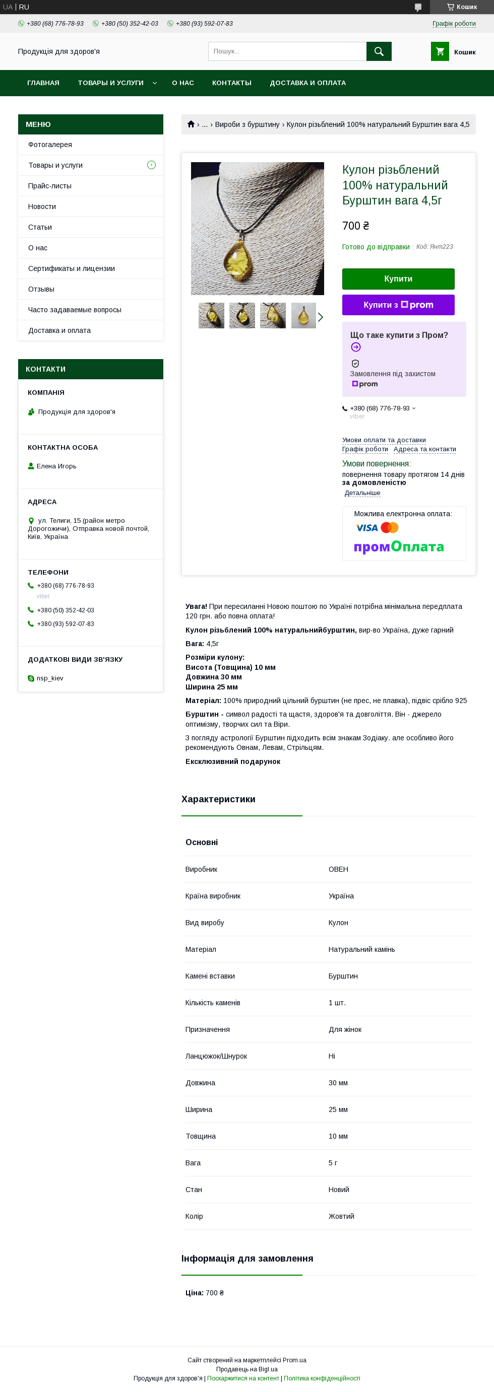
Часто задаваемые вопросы (74, 310)
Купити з (398, 305)
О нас (183, 83)
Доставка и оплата (308, 83)
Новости (42, 206)
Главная (43, 83)
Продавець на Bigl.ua (247, 1369)
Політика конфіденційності (322, 1378)
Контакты (232, 83)
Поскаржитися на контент (243, 1378)
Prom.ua (294, 1360)
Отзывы (41, 289)
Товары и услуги (111, 83)
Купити (399, 278)
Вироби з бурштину (247, 124)
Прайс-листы (50, 186)
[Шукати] (379, 51)
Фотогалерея (50, 145)
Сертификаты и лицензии (71, 268)
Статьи (40, 227)
